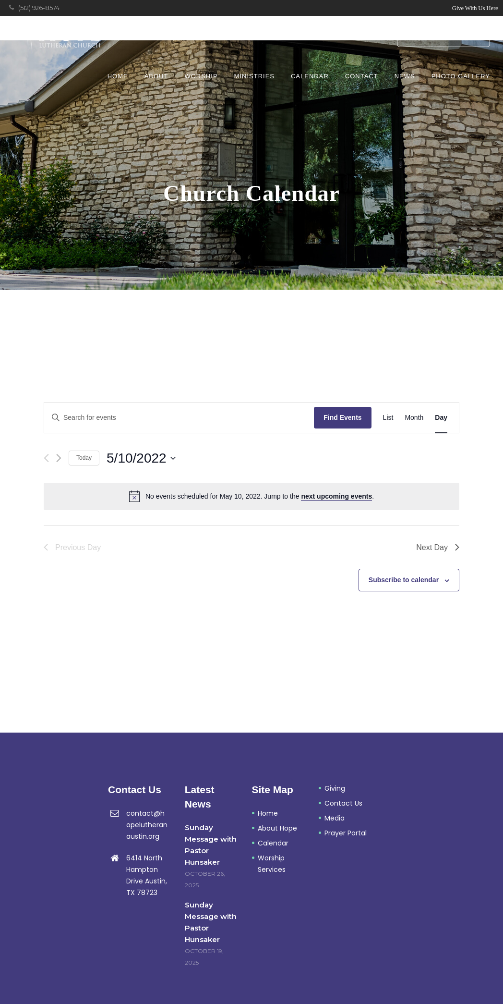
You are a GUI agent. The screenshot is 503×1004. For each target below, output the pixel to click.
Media (334, 818)
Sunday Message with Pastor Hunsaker (211, 845)
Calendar (273, 843)
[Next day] (58, 458)
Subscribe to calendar (404, 580)
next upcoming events (336, 496)
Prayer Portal (443, 36)
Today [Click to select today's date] (84, 457)
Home (268, 813)
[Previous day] (46, 458)
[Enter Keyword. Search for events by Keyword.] (179, 418)
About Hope (277, 828)
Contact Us (343, 803)
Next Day (437, 547)
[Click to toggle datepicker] (141, 458)
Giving (334, 788)
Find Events (342, 417)
